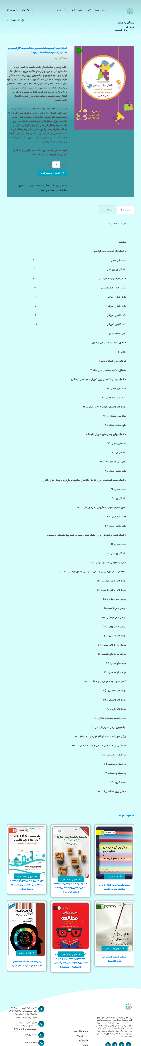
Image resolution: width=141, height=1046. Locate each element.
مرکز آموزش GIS (82, 1035)
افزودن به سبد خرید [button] (68, 879)
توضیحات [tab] (125, 210)
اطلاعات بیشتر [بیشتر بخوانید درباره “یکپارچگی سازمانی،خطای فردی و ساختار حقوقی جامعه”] (112, 876)
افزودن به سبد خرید (50, 173)
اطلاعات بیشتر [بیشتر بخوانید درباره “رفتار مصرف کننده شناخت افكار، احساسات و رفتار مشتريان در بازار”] (25, 953)
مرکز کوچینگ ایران (81, 1031)
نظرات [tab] (107, 210)
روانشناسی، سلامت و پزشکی (53, 190)
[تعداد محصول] (56, 164)
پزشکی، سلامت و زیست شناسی (34, 185)
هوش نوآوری (83, 1040)
